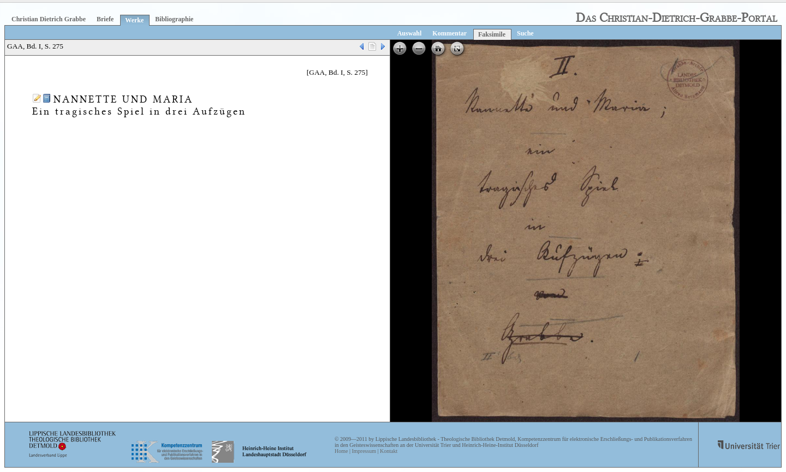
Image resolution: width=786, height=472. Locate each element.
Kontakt (388, 451)
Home (341, 451)
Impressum (364, 451)
